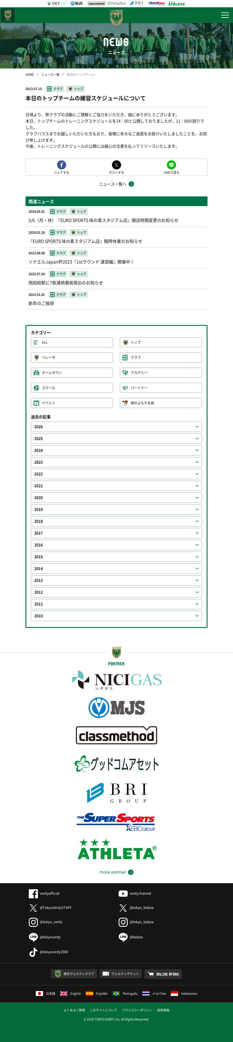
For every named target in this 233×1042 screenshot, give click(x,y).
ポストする (116, 172)
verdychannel (135, 893)
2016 (38, 545)
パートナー (139, 387)
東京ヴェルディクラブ (79, 973)
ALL (45, 342)
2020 (38, 497)
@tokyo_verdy (45, 921)
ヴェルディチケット (125, 973)
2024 (38, 450)
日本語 (45, 993)
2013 (38, 580)
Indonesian (184, 993)
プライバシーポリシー (137, 1010)
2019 (38, 509)
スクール (48, 387)
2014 (38, 568)
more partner (113, 872)
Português (125, 993)
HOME (29, 74)
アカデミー (139, 372)
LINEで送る (171, 172)
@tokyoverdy (45, 937)
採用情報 (163, 1010)
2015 (38, 556)
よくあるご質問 (74, 1010)
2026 (38, 426)
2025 (38, 438)
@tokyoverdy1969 (48, 951)
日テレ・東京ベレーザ (8, 15)
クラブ (57, 88)
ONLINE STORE (168, 974)
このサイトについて (103, 1010)
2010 (38, 616)
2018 (38, 521)
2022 (38, 474)
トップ (78, 88)
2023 (38, 462)
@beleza (131, 937)
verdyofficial (44, 893)
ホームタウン (52, 372)
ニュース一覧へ (113, 184)
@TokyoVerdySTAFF (50, 907)
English (70, 993)
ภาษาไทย (154, 993)
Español (97, 993)
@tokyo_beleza (136, 907)
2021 (38, 486)
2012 (38, 592)
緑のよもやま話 (142, 403)
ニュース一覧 (50, 74)
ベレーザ (48, 357)
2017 (38, 533)
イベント (48, 403)
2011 (38, 604)
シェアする (61, 172)
